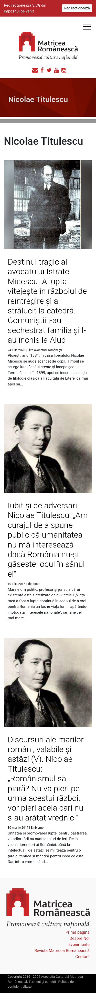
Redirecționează (77, 8)
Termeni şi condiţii (42, 982)
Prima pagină (78, 932)
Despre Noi (80, 938)
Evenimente (79, 944)
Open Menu (86, 27)
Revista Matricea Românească (62, 950)
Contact (82, 956)
